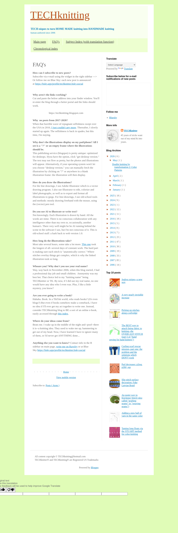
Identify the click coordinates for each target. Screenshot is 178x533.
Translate (125, 68)
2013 (112, 232)
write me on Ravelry (66, 346)
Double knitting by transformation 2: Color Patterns (124, 167)
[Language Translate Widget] (121, 65)
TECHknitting (60, 15)
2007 (112, 260)
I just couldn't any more (63, 127)
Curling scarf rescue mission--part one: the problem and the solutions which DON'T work (132, 352)
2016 (112, 218)
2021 (112, 214)
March (116, 180)
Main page (39, 41)
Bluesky (113, 117)
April (115, 176)
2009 (112, 251)
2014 (112, 228)
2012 (112, 237)
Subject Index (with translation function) (90, 41)
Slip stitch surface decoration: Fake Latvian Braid (130, 382)
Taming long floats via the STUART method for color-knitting (132, 431)
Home (66, 372)
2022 (112, 209)
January (117, 189)
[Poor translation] (11, 489)
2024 (112, 200)
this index (63, 313)
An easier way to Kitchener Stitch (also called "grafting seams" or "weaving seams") (132, 401)
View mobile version (66, 377)
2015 (112, 223)
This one (86, 244)
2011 (112, 241)
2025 (112, 195)
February (117, 185)
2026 (112, 156)
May (115, 160)
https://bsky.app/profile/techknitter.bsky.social (59, 83)
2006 (112, 265)
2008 (112, 255)
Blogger (94, 467)
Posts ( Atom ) (52, 385)
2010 (112, 246)
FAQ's (56, 41)
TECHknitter (130, 130)
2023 (112, 205)
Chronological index (46, 48)
